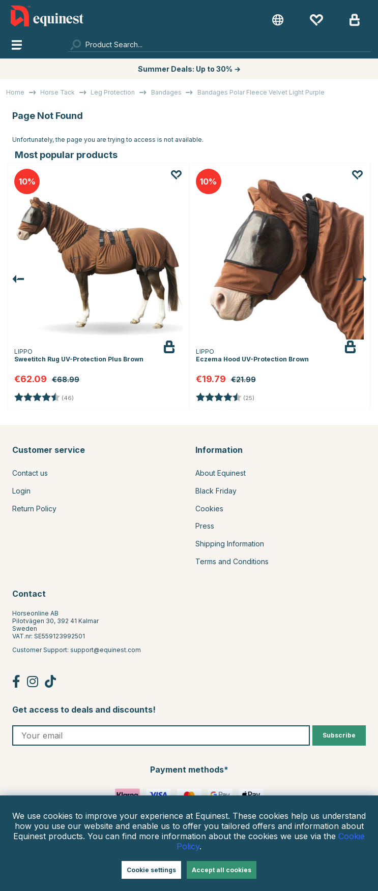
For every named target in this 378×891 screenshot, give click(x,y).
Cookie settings (151, 870)
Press (204, 525)
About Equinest (220, 473)
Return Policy (34, 508)
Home (15, 92)
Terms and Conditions (232, 561)
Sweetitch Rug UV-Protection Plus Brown (78, 359)
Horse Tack (57, 92)
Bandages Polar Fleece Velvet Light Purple (261, 92)
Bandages (166, 92)
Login (21, 490)
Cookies (209, 508)
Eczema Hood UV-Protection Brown (252, 359)
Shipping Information (229, 543)
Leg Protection (113, 92)
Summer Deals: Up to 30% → (189, 69)
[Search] (219, 44)
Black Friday (216, 490)
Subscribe (339, 735)
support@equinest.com (105, 650)
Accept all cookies (221, 870)
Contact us (30, 473)
